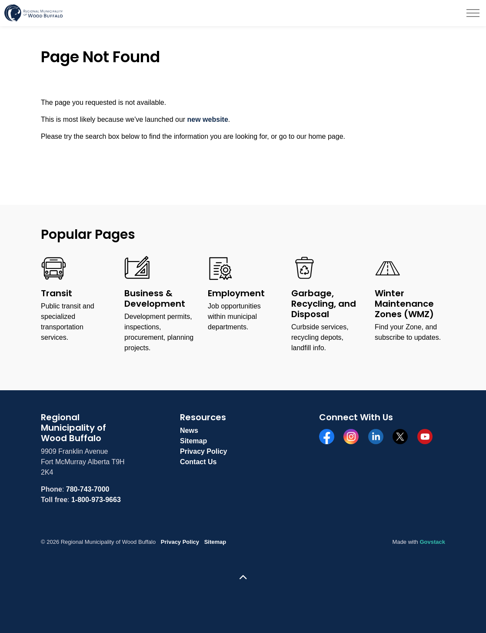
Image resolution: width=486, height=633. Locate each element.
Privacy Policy (203, 451)
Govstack (432, 542)
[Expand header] (473, 13)
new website (207, 119)
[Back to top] (243, 577)
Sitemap (193, 441)
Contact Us (198, 462)
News (189, 430)
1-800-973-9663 (96, 499)
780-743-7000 (88, 489)
